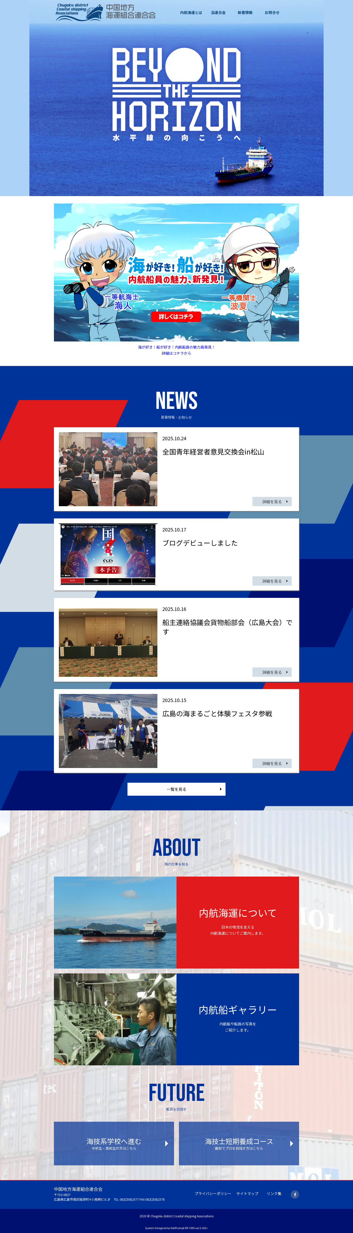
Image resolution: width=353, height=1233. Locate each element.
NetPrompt (177, 1228)
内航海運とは (191, 12)
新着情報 (245, 12)
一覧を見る (176, 789)
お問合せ (272, 12)
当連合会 (218, 12)
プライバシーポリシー (213, 1193)
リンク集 (274, 1193)
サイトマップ (247, 1193)
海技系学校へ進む (114, 1143)
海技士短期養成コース (239, 1143)
